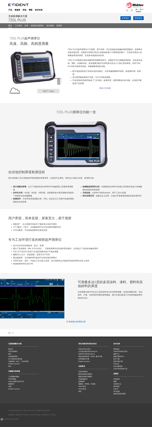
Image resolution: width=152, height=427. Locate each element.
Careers (138, 11)
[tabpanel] (76, 178)
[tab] (10, 25)
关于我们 (53, 415)
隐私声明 (19, 415)
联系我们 (45, 415)
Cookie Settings (35, 415)
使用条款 (11, 415)
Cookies (26, 415)
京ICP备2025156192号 (10, 419)
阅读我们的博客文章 (77, 322)
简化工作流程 (105, 88)
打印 (12, 333)
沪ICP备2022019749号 (42, 410)
